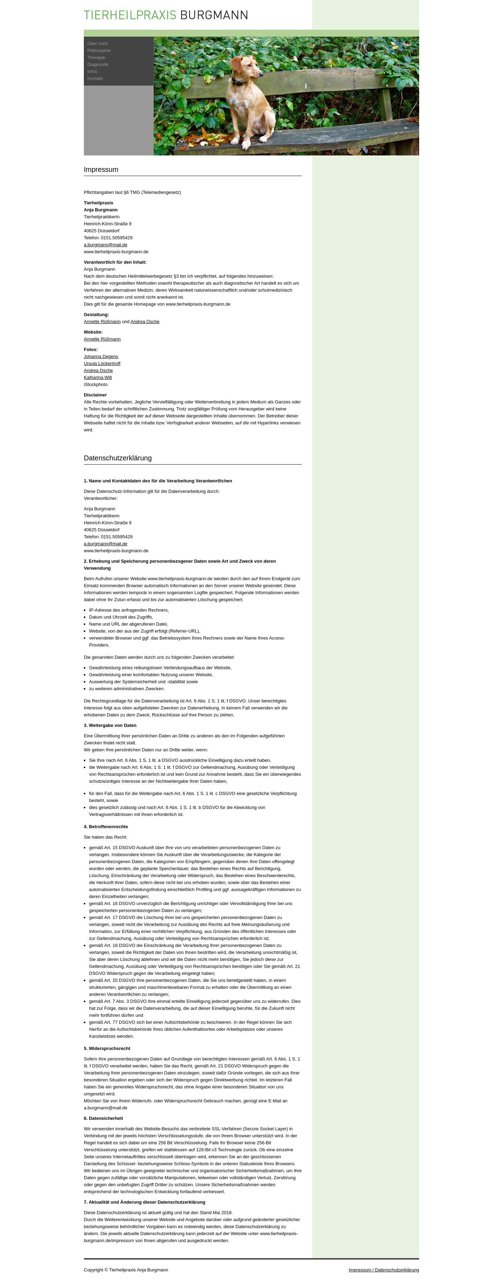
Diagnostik (98, 64)
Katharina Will (98, 377)
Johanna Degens (101, 356)
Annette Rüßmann (102, 321)
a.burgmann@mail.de (105, 244)
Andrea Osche (145, 321)
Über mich (97, 43)
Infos (92, 71)
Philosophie (99, 50)
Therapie (96, 57)
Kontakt (95, 78)
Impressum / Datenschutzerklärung (384, 1269)
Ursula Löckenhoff (102, 363)
